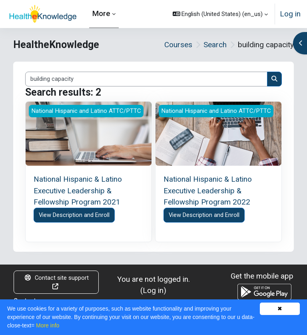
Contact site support (56, 282)
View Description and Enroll (74, 215)
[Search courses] (146, 79)
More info (47, 325)
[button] (220, 14)
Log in (290, 13)
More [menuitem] (101, 13)
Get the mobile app (262, 276)
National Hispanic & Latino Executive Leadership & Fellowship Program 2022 (207, 191)
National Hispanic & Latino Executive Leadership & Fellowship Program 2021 (78, 191)
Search (215, 44)
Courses (178, 44)
